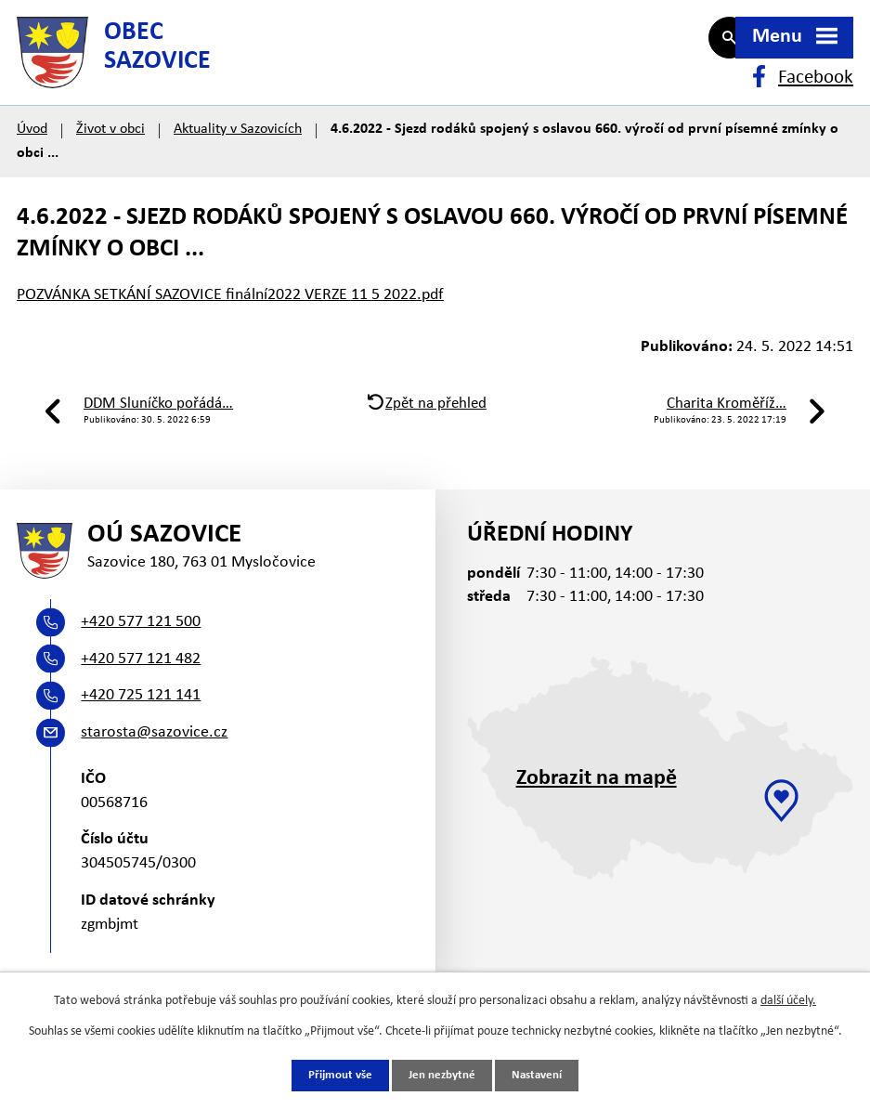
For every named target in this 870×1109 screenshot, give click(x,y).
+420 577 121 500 (141, 655)
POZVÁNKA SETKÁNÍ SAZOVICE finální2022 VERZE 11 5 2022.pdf (230, 316)
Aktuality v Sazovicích (238, 150)
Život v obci (110, 150)
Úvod (32, 150)
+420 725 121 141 (141, 728)
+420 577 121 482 (141, 691)
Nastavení (542, 1075)
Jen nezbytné (442, 1075)
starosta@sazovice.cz (154, 766)
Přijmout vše (335, 1075)
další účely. (788, 1000)
